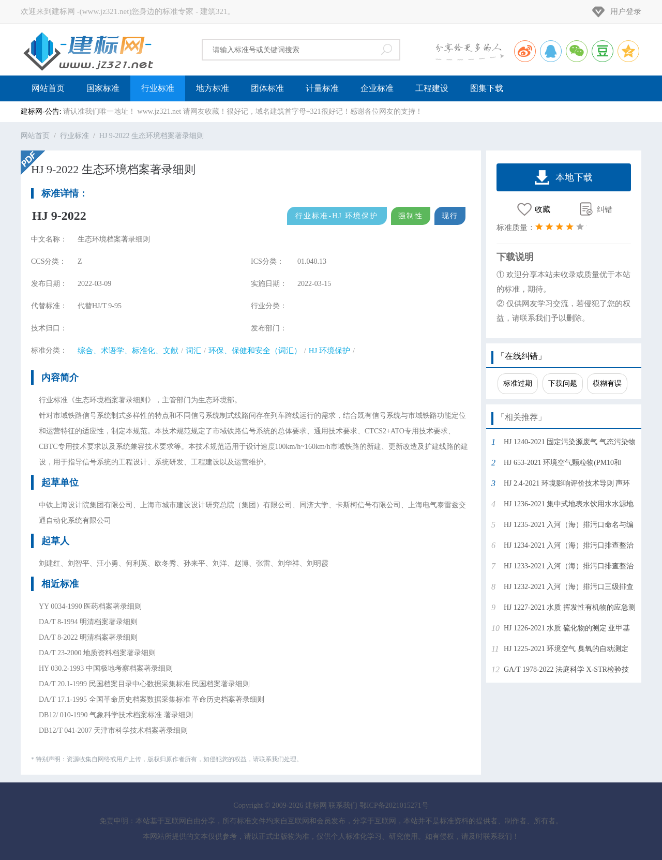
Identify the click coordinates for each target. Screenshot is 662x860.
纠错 (604, 209)
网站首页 (48, 88)
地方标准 (212, 88)
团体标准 (267, 88)
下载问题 (562, 383)
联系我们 (342, 805)
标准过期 (517, 383)
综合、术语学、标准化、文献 (128, 350)
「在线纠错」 (521, 356)
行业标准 (157, 88)
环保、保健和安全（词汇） (255, 350)
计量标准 (322, 88)
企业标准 (377, 88)
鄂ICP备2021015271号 (394, 805)
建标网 (88, 50)
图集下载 (486, 88)
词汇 (193, 350)
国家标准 (102, 88)
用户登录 (625, 11)
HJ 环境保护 (329, 350)
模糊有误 (607, 383)
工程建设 (431, 88)
